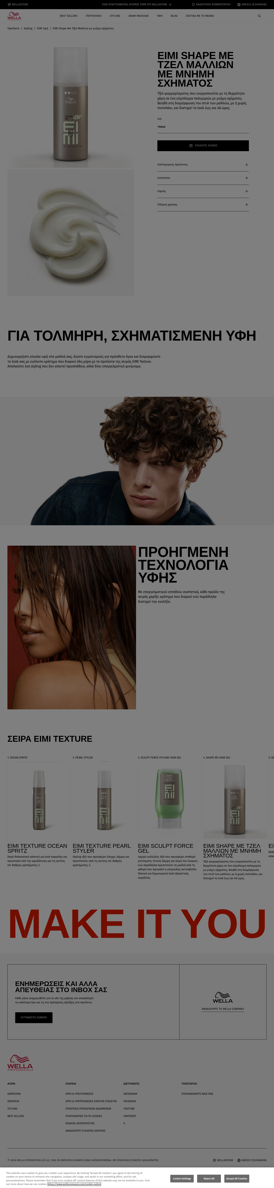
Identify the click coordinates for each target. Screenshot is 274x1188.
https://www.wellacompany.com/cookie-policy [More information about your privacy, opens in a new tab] (74, 1185)
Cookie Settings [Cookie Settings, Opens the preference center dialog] (182, 1179)
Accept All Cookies (236, 1179)
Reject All (209, 1179)
